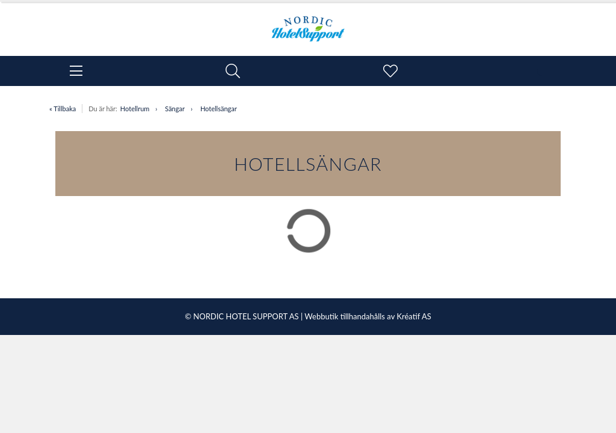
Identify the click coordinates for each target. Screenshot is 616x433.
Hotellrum (134, 108)
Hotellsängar (218, 108)
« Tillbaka (62, 108)
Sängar (175, 108)
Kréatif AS (413, 316)
